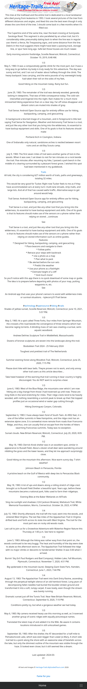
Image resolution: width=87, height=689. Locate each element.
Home (42, 685)
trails (61, 305)
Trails (43, 172)
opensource (43, 305)
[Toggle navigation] (81, 685)
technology (30, 305)
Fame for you (43, 676)
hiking (54, 305)
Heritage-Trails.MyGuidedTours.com (50, 667)
